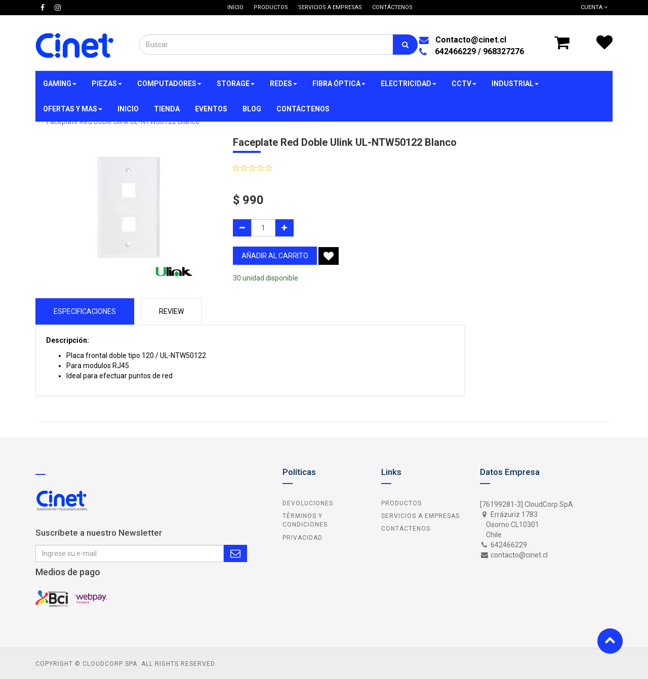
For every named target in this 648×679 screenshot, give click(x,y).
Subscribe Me (235, 553)
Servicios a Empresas (420, 516)
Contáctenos (405, 528)
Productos (401, 503)
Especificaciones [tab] (85, 311)
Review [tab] (171, 311)
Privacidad (302, 537)
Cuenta (594, 7)
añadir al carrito (274, 256)
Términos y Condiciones (305, 520)
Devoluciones (307, 503)
